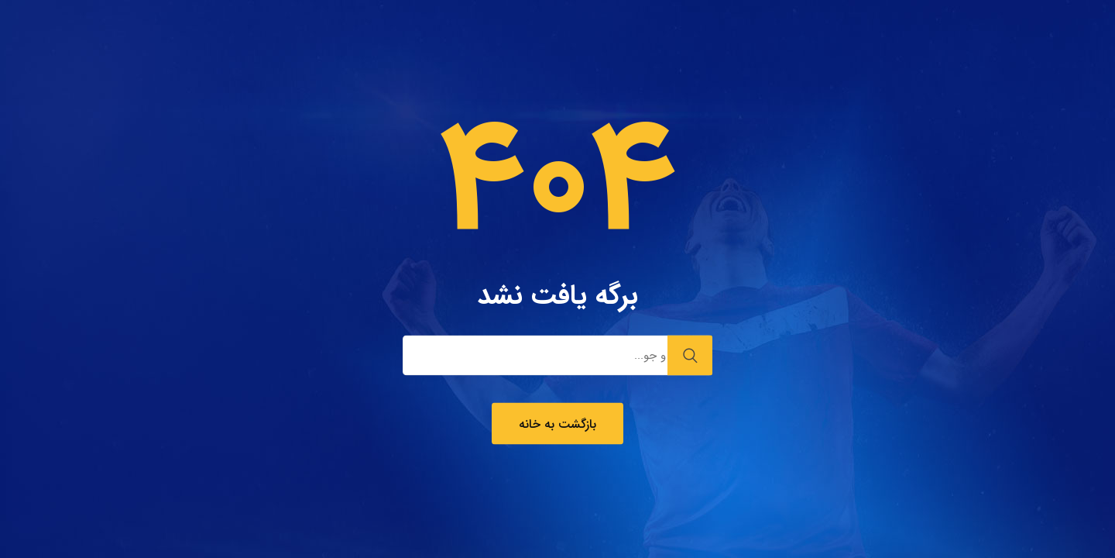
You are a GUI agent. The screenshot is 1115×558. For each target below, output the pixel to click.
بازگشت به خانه (557, 424)
